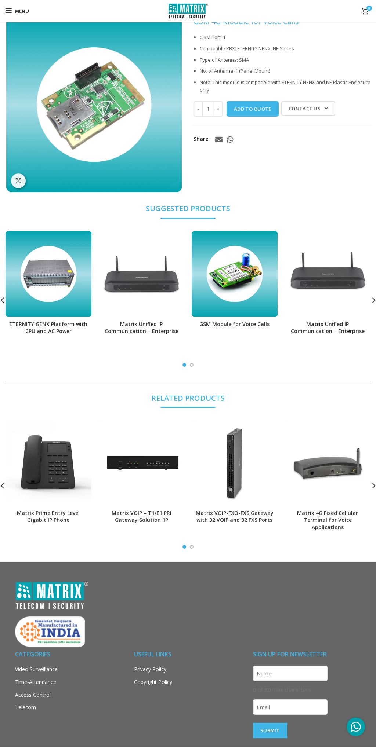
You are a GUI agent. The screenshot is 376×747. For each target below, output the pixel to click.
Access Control (33, 694)
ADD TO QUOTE (252, 109)
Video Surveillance (36, 669)
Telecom (25, 707)
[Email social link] (219, 139)
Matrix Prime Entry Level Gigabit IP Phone (48, 516)
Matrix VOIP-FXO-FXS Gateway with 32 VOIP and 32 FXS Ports (235, 516)
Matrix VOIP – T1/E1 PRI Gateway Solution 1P (141, 516)
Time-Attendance (35, 681)
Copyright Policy (153, 681)
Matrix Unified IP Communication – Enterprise (141, 328)
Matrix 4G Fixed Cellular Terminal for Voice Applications (327, 520)
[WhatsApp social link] (230, 139)
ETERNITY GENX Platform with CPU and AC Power (48, 328)
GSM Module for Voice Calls (234, 324)
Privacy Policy (150, 669)
